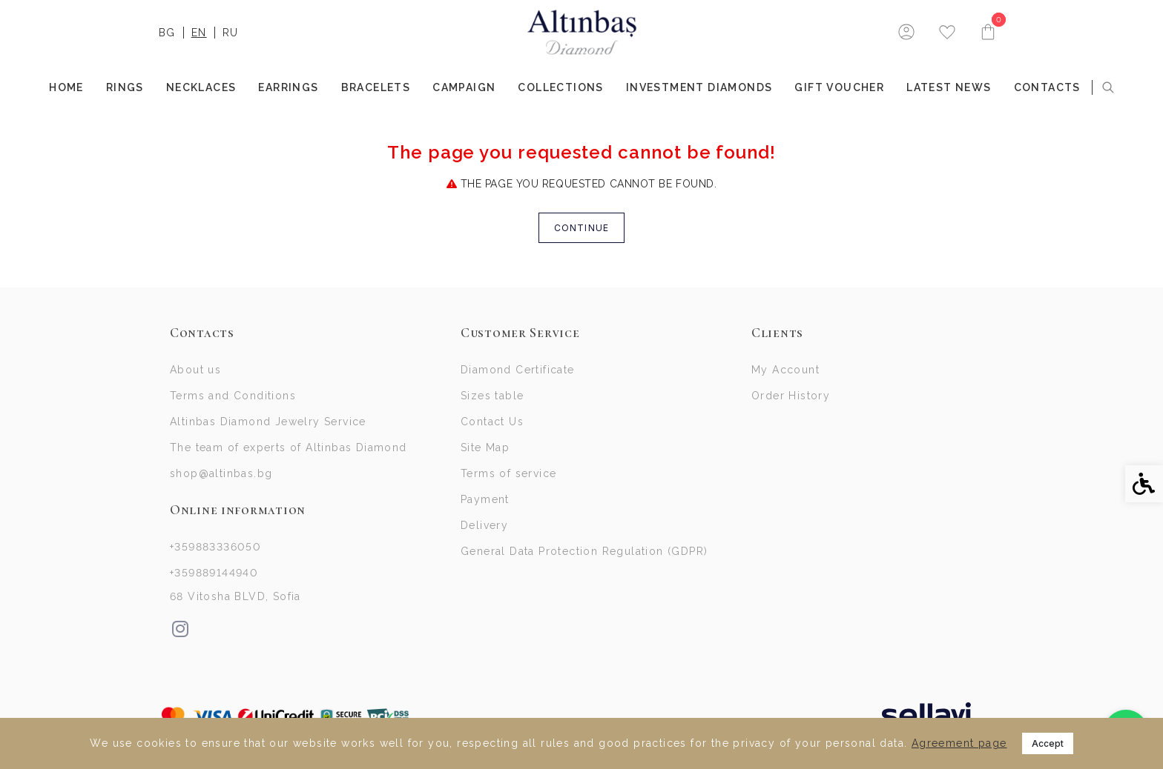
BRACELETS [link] (376, 87)
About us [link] (195, 370)
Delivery (484, 525)
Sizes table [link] (492, 396)
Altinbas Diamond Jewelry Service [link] (268, 421)
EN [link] (199, 33)
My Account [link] (785, 370)
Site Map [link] (485, 447)
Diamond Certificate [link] (518, 370)
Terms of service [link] (508, 473)
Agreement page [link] (959, 743)
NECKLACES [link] (201, 87)
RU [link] (231, 33)
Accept (1048, 743)
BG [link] (167, 33)
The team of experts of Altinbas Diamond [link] (288, 447)
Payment (485, 499)
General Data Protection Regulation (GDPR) (584, 551)
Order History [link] (790, 396)
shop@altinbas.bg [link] (221, 473)
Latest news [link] (948, 87)
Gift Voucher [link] (839, 87)
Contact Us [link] (492, 421)
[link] (581, 32)
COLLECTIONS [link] (560, 87)
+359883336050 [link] (215, 547)
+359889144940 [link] (214, 573)
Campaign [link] (463, 87)
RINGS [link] (125, 87)
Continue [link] (582, 227)
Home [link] (66, 87)
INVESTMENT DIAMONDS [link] (699, 87)
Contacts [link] (1047, 87)
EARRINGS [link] (288, 87)
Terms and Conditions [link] (233, 396)
